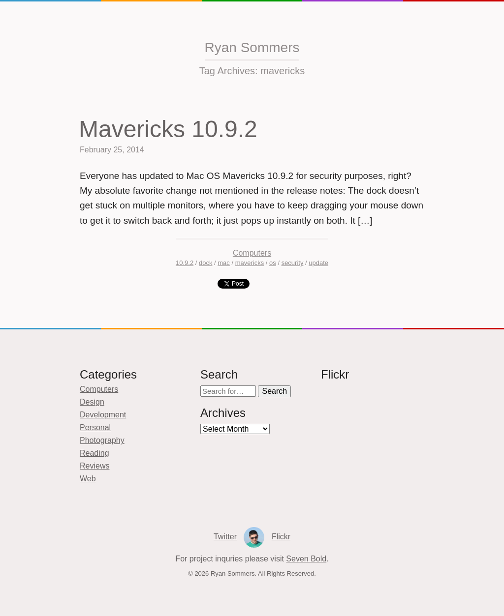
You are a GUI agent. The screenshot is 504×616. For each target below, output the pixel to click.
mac (224, 262)
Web (88, 478)
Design (92, 402)
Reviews (94, 466)
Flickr (281, 536)
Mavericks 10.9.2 (168, 129)
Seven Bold (306, 559)
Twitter (225, 536)
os (272, 262)
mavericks (249, 262)
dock (205, 262)
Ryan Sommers (252, 47)
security (293, 262)
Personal (95, 427)
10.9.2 (184, 262)
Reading (94, 453)
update (318, 262)
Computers (252, 253)
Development (103, 415)
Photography (102, 440)
